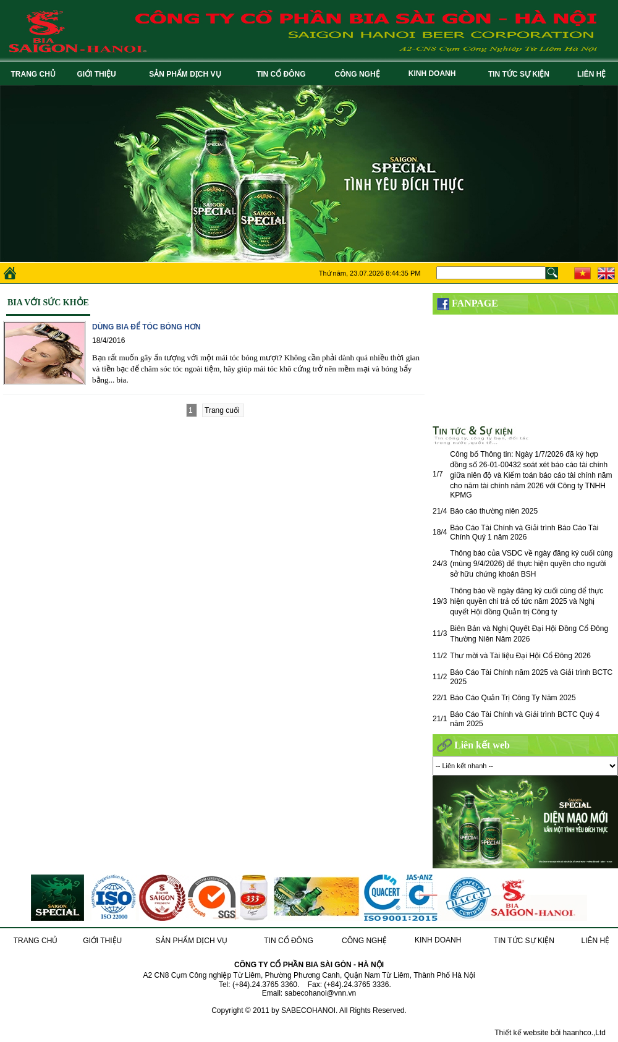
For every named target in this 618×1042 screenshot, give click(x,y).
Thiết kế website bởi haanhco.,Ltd (550, 1032)
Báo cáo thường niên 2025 (494, 511)
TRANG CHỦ (33, 74)
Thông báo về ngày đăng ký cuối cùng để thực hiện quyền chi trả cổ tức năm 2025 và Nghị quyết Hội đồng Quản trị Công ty (526, 601)
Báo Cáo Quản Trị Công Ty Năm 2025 (512, 697)
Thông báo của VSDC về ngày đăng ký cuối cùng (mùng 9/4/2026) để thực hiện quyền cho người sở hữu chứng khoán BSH (531, 563)
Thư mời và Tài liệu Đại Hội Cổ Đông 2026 (520, 655)
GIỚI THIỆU (98, 74)
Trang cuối (223, 410)
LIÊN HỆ (593, 74)
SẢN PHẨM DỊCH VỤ (187, 74)
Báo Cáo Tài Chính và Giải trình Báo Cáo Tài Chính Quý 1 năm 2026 (524, 532)
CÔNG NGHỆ (359, 74)
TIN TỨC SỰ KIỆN (521, 74)
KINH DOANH (434, 73)
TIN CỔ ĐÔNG (283, 74)
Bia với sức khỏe (48, 302)
